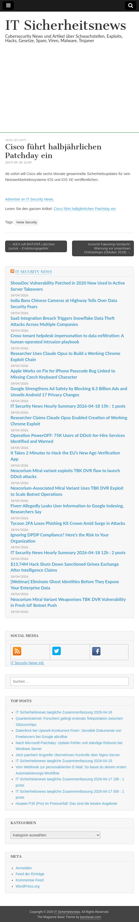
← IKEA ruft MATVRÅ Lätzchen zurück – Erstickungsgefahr (31, 246)
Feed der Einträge (30, 874)
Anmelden (24, 868)
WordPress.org (27, 886)
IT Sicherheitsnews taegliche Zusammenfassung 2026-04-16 (64, 712)
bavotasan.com (90, 917)
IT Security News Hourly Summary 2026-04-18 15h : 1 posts (68, 406)
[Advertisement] (69, 97)
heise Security (16, 140)
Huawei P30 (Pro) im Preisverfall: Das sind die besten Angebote (66, 803)
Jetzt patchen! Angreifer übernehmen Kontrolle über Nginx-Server (68, 755)
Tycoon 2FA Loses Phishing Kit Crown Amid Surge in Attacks (68, 523)
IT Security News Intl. (27, 663)
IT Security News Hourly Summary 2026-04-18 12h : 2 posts (68, 552)
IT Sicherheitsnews (65, 25)
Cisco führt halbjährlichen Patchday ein (85, 209)
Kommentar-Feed (30, 880)
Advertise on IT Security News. (29, 199)
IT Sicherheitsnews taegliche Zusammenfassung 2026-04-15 (64, 761)
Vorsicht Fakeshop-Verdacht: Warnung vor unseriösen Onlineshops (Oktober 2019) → (107, 248)
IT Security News (33, 272)
